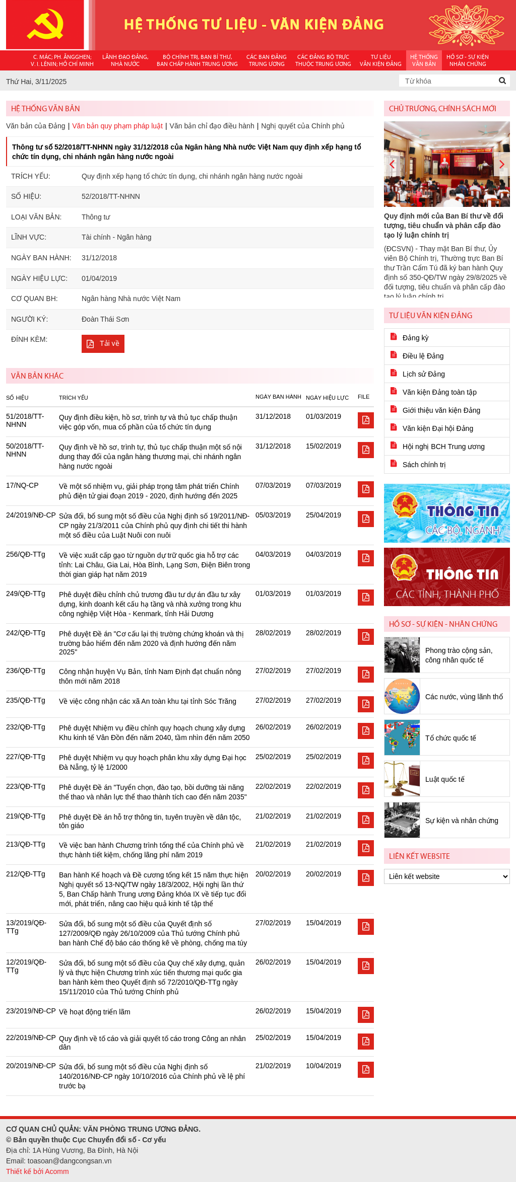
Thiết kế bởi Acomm (37, 1171)
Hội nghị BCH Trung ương (444, 446)
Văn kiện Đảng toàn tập (440, 392)
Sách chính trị (424, 465)
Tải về (109, 343)
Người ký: (29, 319)
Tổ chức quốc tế (450, 738)
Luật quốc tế (445, 779)
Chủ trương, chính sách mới (442, 108)
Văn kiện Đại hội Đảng (438, 428)
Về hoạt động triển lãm (95, 1012)
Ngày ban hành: (41, 258)
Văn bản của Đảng (36, 126)
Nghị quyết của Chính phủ (302, 126)
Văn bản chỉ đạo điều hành (212, 126)
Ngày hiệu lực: (39, 278)
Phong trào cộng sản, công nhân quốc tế (459, 655)
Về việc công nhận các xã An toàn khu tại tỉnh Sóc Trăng (147, 701)
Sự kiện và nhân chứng (461, 821)
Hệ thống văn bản (45, 108)
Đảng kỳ (416, 338)
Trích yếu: (30, 176)
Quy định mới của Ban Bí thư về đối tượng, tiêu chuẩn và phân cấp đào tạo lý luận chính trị (443, 225)
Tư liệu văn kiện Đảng (430, 315)
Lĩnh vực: (28, 237)
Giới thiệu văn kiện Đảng (441, 410)
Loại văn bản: (36, 217)
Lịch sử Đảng (424, 374)
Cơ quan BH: (34, 298)
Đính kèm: (29, 339)
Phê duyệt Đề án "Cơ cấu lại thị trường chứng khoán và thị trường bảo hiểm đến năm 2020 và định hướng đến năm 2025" (151, 643)
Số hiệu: (26, 196)
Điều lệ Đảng (423, 356)
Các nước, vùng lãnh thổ (464, 697)
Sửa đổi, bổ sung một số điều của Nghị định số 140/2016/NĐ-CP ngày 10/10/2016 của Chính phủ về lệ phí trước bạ (152, 1076)
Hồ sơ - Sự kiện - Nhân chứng (443, 624)
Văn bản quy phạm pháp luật (117, 126)
